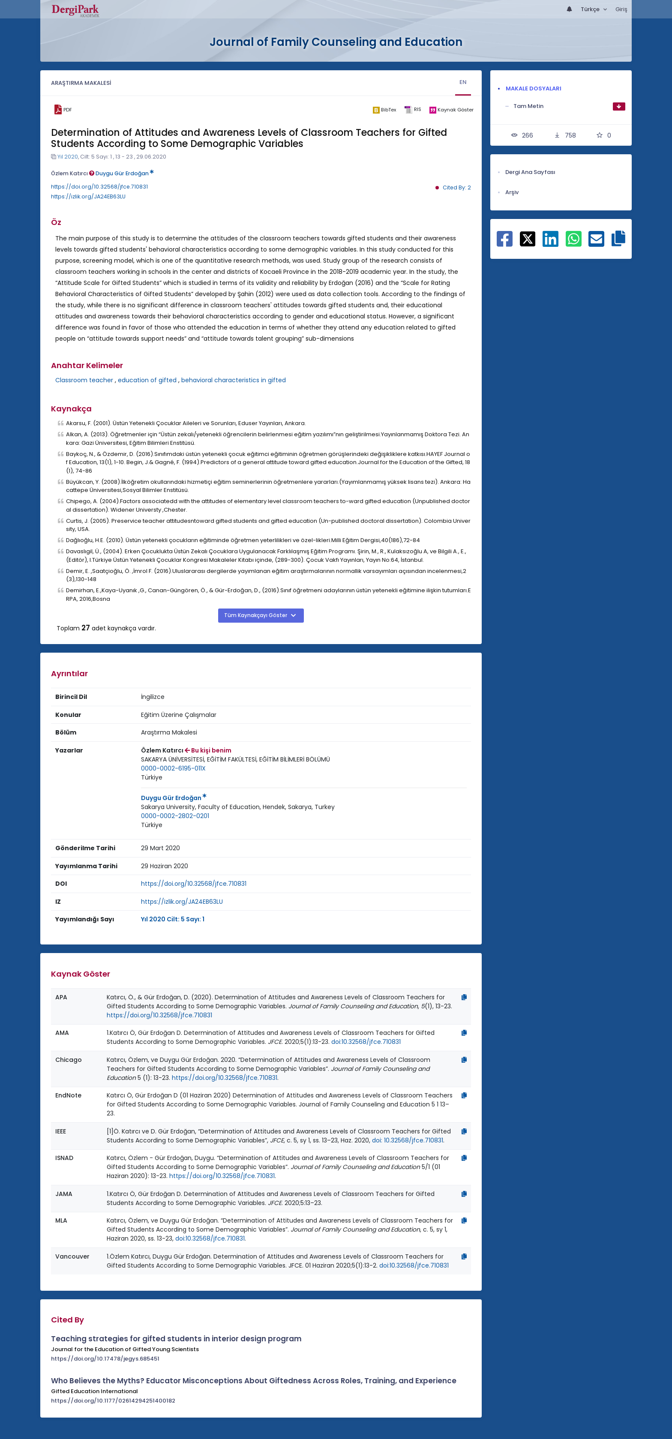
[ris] (412, 109)
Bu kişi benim (208, 750)
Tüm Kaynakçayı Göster (256, 615)
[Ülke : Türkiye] (151, 777)
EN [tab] (463, 82)
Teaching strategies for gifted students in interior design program (176, 1339)
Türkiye (151, 777)
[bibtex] (384, 110)
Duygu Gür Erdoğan (125, 173)
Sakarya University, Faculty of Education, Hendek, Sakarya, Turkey (238, 807)
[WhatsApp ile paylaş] (574, 243)
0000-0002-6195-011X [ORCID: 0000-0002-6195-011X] (173, 768)
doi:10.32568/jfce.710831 (366, 1041)
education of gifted (147, 380)
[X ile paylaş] (528, 238)
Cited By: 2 (457, 187)
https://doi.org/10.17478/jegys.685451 (105, 1359)
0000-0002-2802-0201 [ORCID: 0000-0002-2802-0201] (175, 816)
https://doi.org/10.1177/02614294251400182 (113, 1401)
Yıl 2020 (67, 156)
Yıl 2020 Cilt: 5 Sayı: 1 (172, 919)
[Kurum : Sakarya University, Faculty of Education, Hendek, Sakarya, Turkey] (238, 807)
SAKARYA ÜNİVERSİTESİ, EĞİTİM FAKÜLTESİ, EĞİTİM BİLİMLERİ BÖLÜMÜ (235, 759)
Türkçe (591, 9)
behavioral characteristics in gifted (233, 380)
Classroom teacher (84, 380)
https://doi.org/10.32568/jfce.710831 (99, 186)
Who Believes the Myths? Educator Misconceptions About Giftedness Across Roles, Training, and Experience (253, 1381)
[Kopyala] (464, 997)
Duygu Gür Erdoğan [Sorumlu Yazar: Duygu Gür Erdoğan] (174, 798)
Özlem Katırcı (72, 173)
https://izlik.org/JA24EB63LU (88, 196)
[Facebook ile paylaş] (505, 243)
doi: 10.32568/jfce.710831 (407, 1140)
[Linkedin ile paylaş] (550, 243)
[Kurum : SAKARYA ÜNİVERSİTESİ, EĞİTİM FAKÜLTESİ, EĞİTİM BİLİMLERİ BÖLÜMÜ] (235, 759)
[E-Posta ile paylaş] (596, 243)
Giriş (621, 9)
